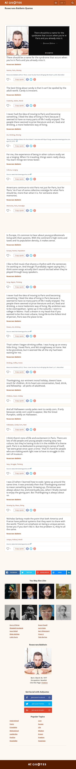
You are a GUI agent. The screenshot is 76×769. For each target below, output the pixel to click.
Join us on (38, 697)
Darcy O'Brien (14, 625)
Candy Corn (18, 425)
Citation (44, 683)
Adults (16, 101)
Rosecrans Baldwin (14, 64)
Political (14, 540)
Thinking (19, 282)
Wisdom (41, 731)
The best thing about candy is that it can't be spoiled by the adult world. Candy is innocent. (36, 89)
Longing (15, 170)
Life (39, 727)
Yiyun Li (41, 634)
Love (39, 721)
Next (24, 425)
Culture (9, 170)
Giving (22, 505)
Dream (9, 327)
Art (8, 135)
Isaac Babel (14, 631)
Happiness (41, 741)
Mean (17, 505)
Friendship (13, 727)
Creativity (10, 101)
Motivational (14, 731)
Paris (13, 70)
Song (8, 282)
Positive (12, 737)
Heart (15, 396)
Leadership (13, 734)
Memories (10, 206)
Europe (9, 251)
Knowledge (13, 741)
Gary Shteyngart (44, 631)
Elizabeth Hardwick (16, 628)
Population (21, 251)
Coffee (15, 363)
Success (40, 724)
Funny (12, 724)
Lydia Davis (14, 637)
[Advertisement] (38, 17)
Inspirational (14, 721)
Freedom (41, 737)
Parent (14, 251)
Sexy (8, 464)
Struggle (13, 464)
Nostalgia (21, 206)
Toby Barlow (42, 637)
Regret (13, 282)
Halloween (10, 425)
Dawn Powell (42, 625)
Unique (9, 540)
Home (20, 363)
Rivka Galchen (14, 634)
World (21, 101)
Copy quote (19, 79)
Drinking (12, 135)
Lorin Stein (42, 628)
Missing (18, 70)
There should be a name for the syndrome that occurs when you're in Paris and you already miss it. (37, 58)
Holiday (20, 396)
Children (9, 396)
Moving (18, 135)
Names (9, 70)
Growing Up (10, 505)
